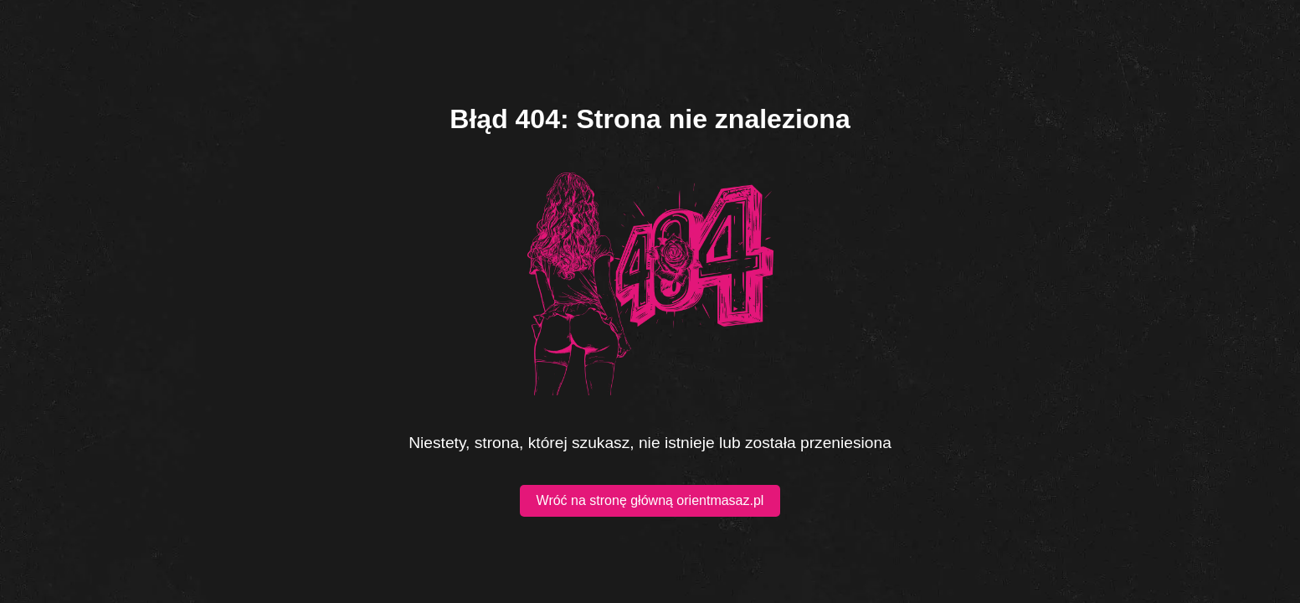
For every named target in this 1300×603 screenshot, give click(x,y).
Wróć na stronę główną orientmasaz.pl (650, 500)
